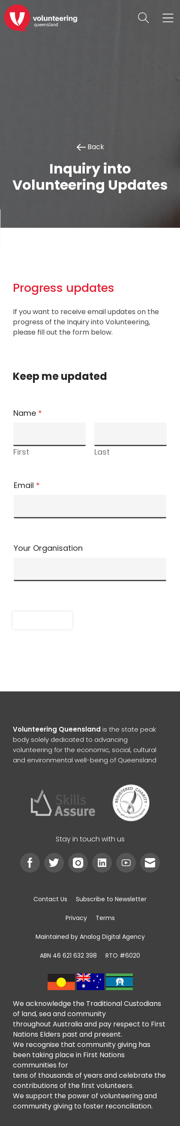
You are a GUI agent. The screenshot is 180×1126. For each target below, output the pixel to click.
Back (90, 147)
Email (27, 485)
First (21, 452)
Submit (42, 620)
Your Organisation (48, 548)
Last (102, 452)
